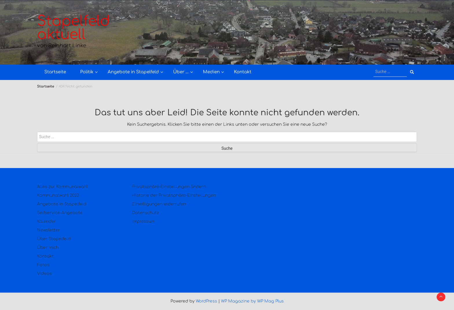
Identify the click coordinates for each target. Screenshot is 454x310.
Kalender (46, 221)
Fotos (43, 265)
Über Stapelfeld (54, 239)
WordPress (206, 301)
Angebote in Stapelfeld (133, 72)
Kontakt (242, 72)
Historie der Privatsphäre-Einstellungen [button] (174, 195)
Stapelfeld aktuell (73, 28)
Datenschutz (145, 213)
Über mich (47, 247)
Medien (211, 72)
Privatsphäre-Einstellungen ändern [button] (169, 187)
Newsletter (48, 230)
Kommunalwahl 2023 (58, 195)
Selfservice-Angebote (60, 213)
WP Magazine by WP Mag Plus (252, 301)
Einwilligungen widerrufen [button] (159, 204)
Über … (181, 72)
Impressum (143, 221)
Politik (87, 72)
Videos (44, 273)
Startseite (55, 72)
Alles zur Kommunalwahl (62, 187)
